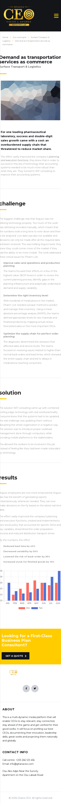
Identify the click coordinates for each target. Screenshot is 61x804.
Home (5, 37)
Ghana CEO (24, 798)
